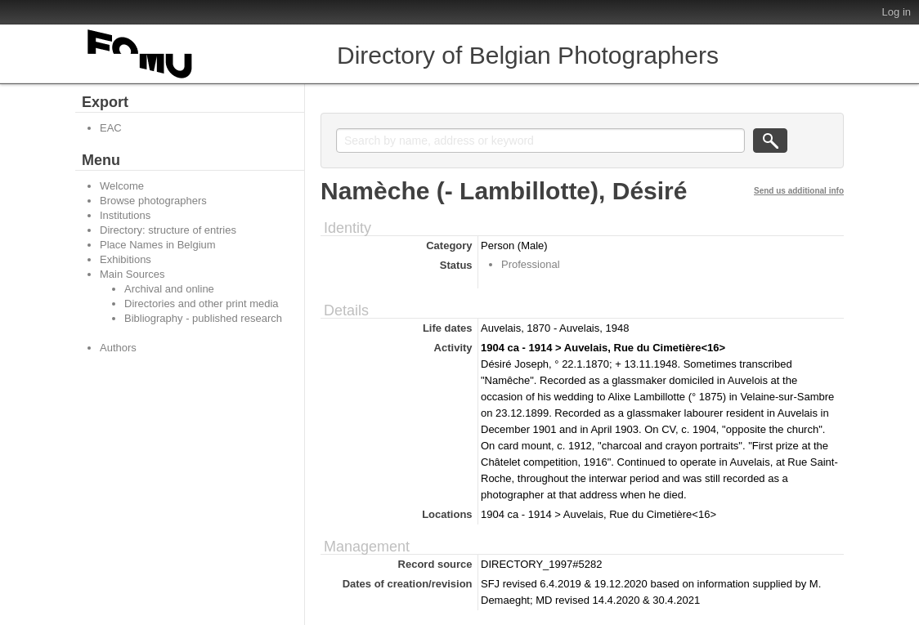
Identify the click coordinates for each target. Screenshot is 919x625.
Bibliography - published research (203, 318)
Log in (896, 12)
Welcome (122, 186)
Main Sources (132, 274)
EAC (111, 128)
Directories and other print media (201, 303)
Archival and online (169, 289)
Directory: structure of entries (168, 230)
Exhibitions (125, 259)
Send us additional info (799, 190)
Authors (118, 348)
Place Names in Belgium (158, 245)
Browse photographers (153, 200)
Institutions (125, 215)
